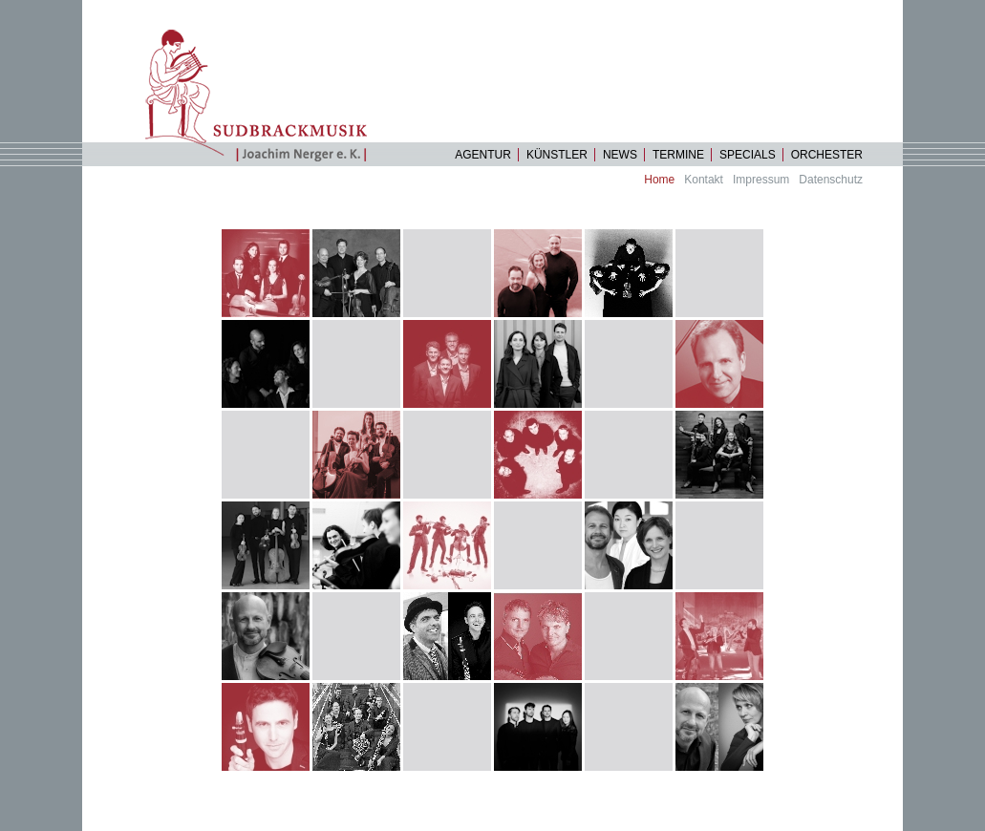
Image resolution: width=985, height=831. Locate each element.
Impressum (761, 179)
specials (747, 154)
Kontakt (703, 179)
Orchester (827, 154)
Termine (678, 154)
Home (659, 179)
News (620, 154)
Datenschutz (831, 179)
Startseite (264, 95)
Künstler (557, 154)
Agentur (483, 154)
